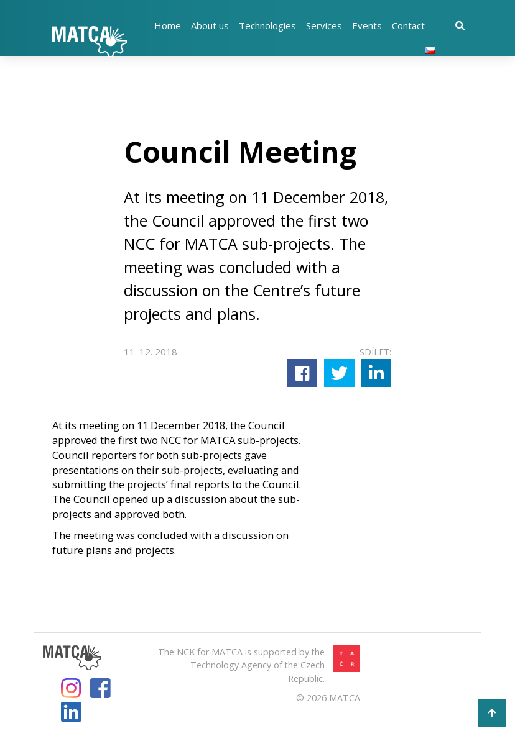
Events (367, 25)
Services (324, 25)
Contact (408, 25)
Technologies (267, 25)
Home (167, 25)
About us (210, 25)
